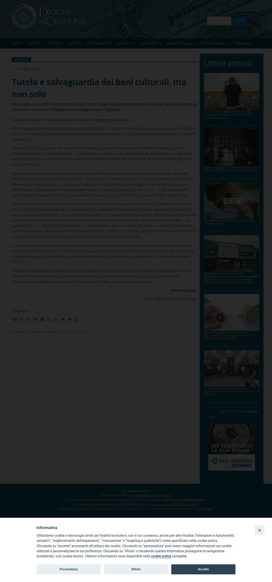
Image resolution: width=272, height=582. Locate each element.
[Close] (259, 530)
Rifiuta (135, 569)
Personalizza (69, 569)
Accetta (203, 569)
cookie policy (161, 556)
